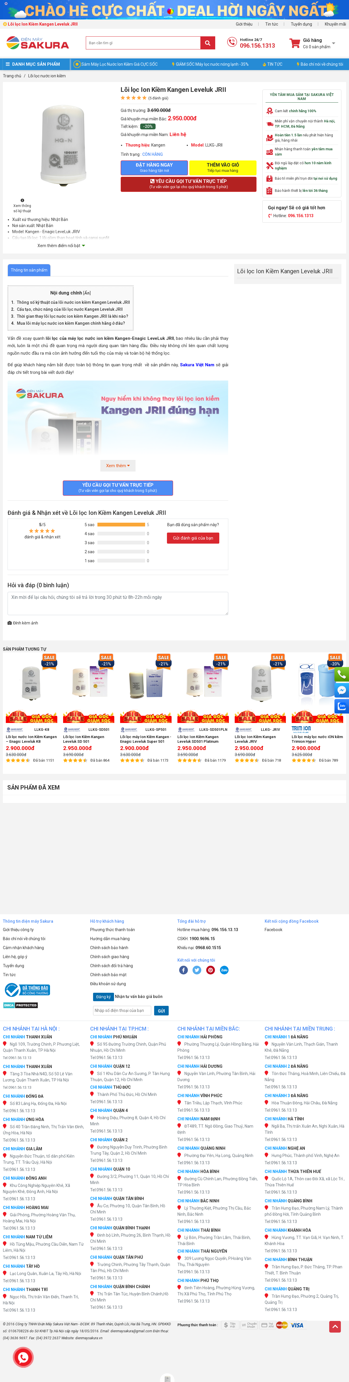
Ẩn (87, 293)
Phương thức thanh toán (112, 929)
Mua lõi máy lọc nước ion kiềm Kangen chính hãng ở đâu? (71, 323)
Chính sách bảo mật (108, 974)
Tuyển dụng (301, 24)
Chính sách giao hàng (109, 956)
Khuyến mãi (335, 24)
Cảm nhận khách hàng (23, 947)
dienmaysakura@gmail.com (131, 1331)
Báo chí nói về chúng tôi (320, 64)
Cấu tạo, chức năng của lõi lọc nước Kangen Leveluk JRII (70, 309)
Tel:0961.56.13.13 (17, 1058)
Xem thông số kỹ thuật (22, 206)
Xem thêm (118, 465)
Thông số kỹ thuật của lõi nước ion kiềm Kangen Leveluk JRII (73, 302)
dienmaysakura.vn (88, 1338)
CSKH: (196, 938)
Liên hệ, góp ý (15, 956)
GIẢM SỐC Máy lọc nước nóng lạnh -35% (210, 64)
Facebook (273, 929)
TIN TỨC (272, 64)
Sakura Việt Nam (197, 364)
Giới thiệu (244, 24)
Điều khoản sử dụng (108, 983)
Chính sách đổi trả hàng (111, 965)
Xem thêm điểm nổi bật (59, 245)
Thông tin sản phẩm (29, 270)
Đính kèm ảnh (23, 623)
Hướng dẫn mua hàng (110, 938)
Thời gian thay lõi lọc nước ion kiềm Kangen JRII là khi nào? (72, 316)
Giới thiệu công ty (18, 929)
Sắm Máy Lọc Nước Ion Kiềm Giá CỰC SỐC (119, 64)
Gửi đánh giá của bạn (193, 538)
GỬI (161, 1011)
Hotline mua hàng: (207, 929)
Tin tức (271, 24)
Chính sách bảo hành (109, 947)
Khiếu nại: (199, 947)
